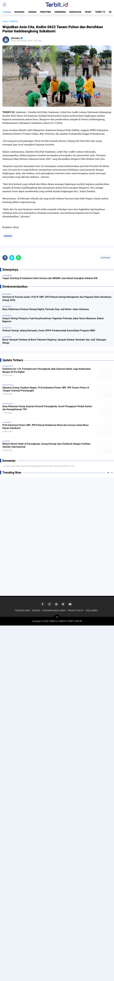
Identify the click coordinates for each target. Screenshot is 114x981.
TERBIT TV (100, 12)
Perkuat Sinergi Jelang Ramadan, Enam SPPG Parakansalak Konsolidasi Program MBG (48, 330)
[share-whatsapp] (18, 257)
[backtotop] (57, 618)
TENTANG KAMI (22, 610)
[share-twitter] (11, 257)
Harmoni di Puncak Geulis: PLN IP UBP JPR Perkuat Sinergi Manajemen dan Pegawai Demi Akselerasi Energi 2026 (56, 299)
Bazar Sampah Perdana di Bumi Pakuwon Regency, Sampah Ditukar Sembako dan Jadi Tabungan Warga (54, 341)
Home (5, 21)
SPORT (88, 12)
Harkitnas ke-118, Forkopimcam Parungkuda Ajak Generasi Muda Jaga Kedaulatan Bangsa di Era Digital (46, 370)
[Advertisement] (57, 501)
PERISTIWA (45, 12)
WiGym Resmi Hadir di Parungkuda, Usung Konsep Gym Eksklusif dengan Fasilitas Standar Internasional (46, 445)
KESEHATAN (75, 12)
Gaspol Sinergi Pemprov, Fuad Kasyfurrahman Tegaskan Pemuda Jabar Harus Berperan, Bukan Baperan (53, 320)
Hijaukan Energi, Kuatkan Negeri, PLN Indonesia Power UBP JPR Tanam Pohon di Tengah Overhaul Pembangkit (45, 389)
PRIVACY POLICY (76, 610)
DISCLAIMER (92, 610)
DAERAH (32, 12)
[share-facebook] (5, 257)
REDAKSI (36, 610)
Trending (6, 12)
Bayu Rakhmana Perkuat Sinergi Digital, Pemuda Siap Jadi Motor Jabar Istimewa (45, 309)
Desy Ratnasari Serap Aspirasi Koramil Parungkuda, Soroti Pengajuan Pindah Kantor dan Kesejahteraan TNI (47, 408)
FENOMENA (60, 12)
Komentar (105, 257)
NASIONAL (19, 12)
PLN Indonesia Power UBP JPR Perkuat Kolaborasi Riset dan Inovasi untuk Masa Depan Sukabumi (45, 427)
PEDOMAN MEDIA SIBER (53, 610)
